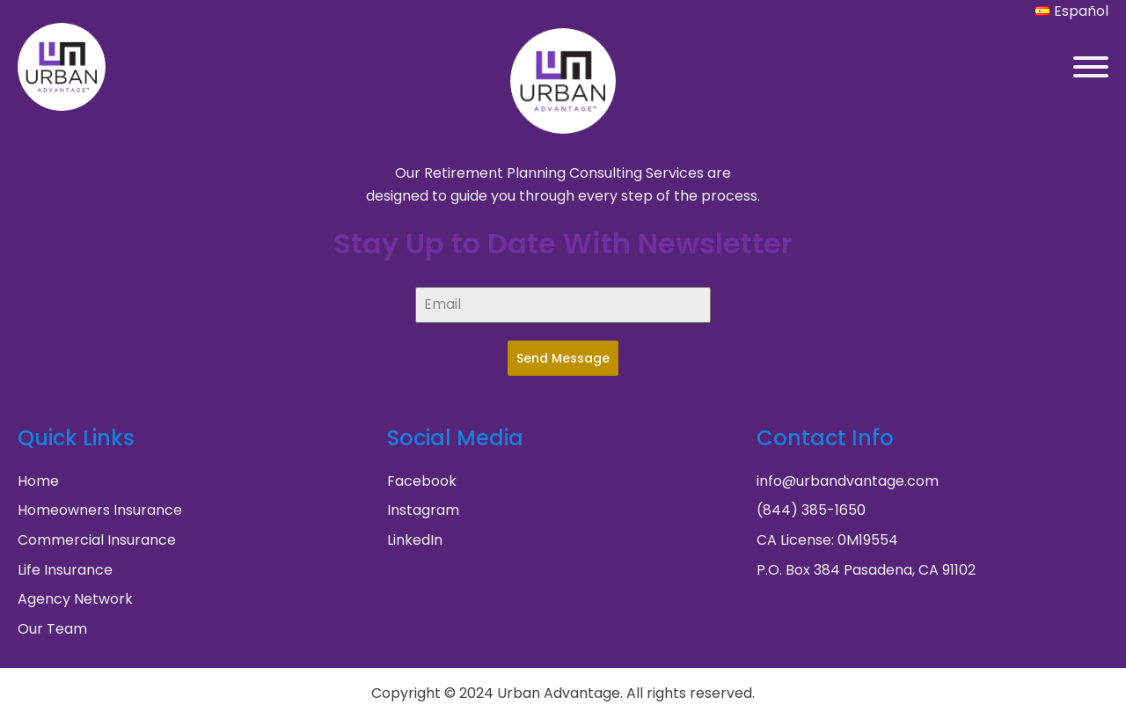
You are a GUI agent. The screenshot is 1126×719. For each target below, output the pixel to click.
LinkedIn (414, 540)
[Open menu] (1090, 66)
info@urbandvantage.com (848, 481)
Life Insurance (65, 570)
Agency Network (75, 599)
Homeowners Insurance (100, 510)
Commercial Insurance (97, 540)
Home (38, 481)
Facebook (422, 481)
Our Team (52, 629)
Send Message (563, 358)
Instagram (423, 510)
